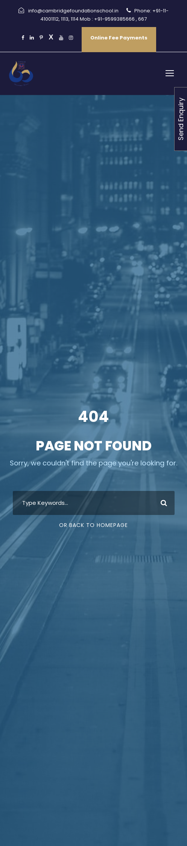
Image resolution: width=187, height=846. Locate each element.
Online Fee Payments (118, 37)
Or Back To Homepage (93, 525)
